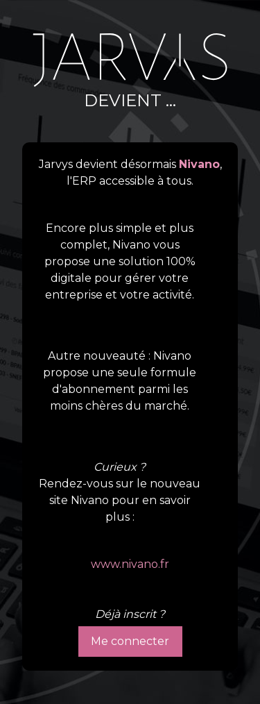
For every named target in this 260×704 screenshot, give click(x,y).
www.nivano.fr (130, 564)
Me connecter (130, 641)
